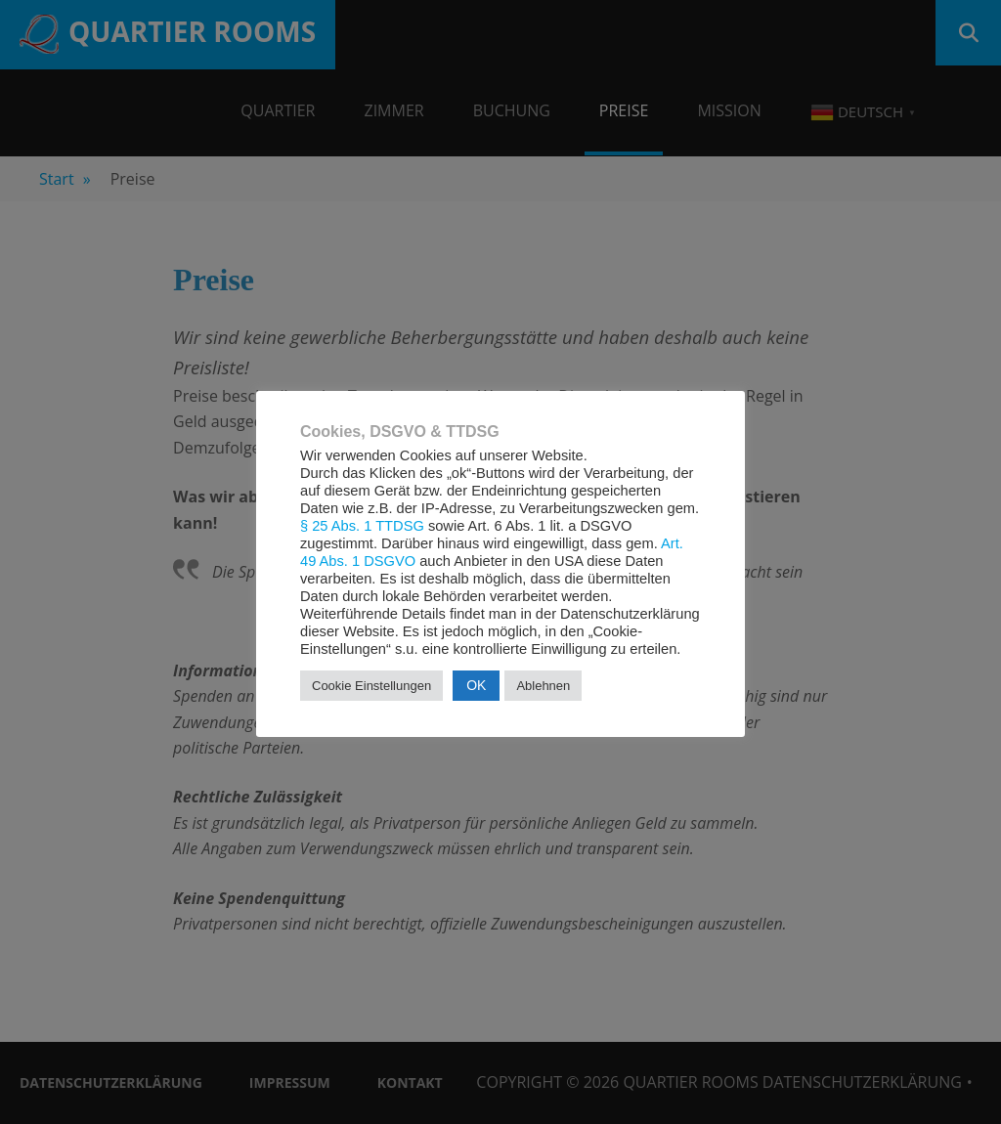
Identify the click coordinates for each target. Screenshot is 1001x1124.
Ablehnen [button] (543, 685)
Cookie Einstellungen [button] (371, 685)
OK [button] (476, 685)
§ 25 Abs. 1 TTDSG (362, 526)
